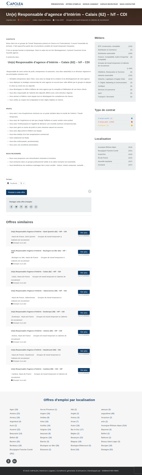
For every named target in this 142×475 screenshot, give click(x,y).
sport (100, 93)
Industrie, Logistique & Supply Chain (111, 79)
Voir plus (83, 233)
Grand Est (102, 154)
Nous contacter (127, 4)
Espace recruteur (109, 4)
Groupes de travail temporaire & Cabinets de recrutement (87, 20)
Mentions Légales (47, 471)
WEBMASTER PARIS (110, 471)
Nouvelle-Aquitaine (105, 161)
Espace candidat (90, 4)
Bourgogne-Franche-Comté (108, 151)
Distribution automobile (106, 53)
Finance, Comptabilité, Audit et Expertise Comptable (113, 58)
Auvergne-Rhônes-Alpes (107, 147)
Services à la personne (106, 90)
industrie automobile (105, 75)
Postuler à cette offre (16, 192)
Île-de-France (103, 158)
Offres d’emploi (73, 4)
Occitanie (101, 165)
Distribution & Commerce (107, 50)
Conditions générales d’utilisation (71, 471)
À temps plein (115, 122)
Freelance (115, 125)
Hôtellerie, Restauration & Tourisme (111, 72)
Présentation (57, 4)
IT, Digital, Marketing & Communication (112, 82)
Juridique (101, 86)
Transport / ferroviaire (106, 97)
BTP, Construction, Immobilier (109, 46)
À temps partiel (115, 118)
